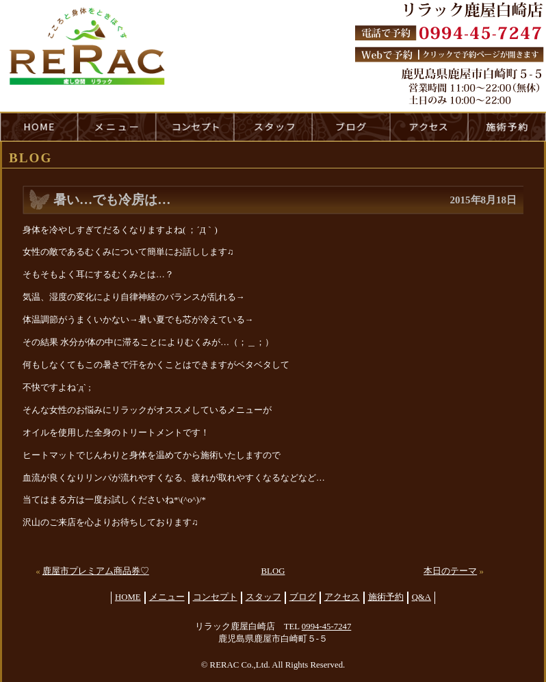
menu (117, 126)
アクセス (342, 597)
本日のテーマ (450, 571)
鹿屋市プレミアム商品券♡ (95, 571)
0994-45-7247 (327, 626)
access (429, 126)
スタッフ (263, 597)
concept (195, 126)
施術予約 (386, 597)
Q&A (421, 597)
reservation (507, 126)
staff (273, 126)
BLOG (273, 571)
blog (351, 126)
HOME (39, 126)
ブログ (302, 597)
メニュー (167, 597)
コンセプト (215, 597)
